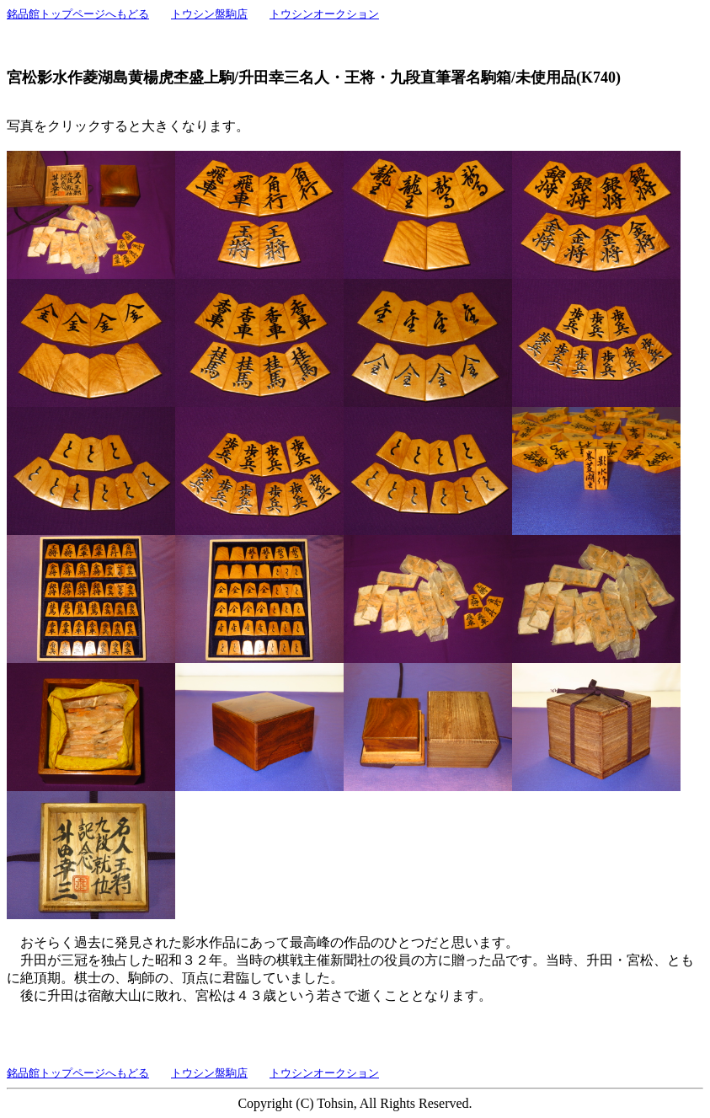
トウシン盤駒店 (209, 14)
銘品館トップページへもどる (78, 14)
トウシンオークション (324, 14)
